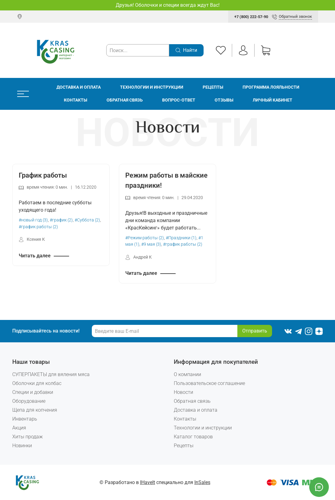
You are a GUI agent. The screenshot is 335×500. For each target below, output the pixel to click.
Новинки (22, 445)
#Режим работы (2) (144, 237)
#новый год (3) (33, 220)
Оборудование (28, 401)
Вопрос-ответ (178, 100)
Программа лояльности (271, 87)
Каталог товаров (193, 437)
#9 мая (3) (151, 244)
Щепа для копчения (34, 410)
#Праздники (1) (181, 237)
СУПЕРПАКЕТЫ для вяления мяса (51, 374)
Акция (19, 428)
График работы (43, 175)
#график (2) (61, 220)
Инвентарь (24, 419)
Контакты (75, 100)
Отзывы (224, 100)
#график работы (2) (38, 226)
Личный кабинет (272, 100)
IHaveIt (147, 482)
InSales (202, 482)
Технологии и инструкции (151, 87)
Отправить (254, 331)
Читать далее (35, 256)
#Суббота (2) (87, 220)
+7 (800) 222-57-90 (251, 16)
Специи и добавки (32, 392)
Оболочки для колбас (36, 383)
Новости (183, 392)
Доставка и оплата (78, 87)
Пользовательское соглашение (209, 383)
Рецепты (213, 87)
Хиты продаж (27, 437)
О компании (187, 374)
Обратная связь (125, 100)
